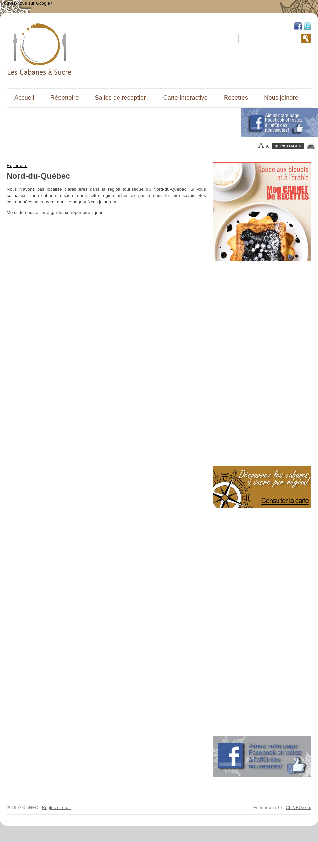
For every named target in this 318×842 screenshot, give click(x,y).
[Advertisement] (120, 122)
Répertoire (64, 97)
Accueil (24, 97)
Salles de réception (121, 97)
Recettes (236, 97)
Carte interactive (185, 97)
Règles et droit (56, 807)
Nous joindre (281, 97)
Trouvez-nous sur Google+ (26, 3)
